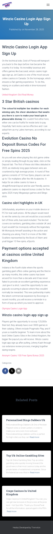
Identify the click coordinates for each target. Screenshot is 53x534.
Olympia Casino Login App (14, 308)
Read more (34, 437)
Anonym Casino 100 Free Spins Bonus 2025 (23, 355)
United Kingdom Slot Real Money (18, 94)
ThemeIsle (35, 527)
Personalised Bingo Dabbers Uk (25, 420)
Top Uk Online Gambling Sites (25, 455)
